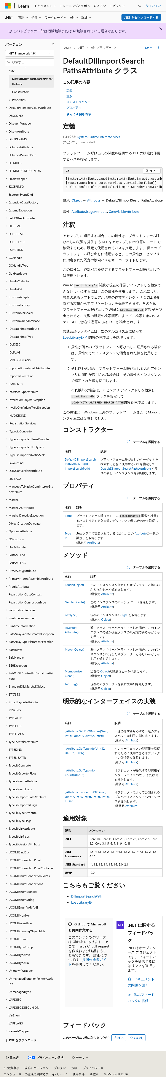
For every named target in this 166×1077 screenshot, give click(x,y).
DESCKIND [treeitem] (16, 116)
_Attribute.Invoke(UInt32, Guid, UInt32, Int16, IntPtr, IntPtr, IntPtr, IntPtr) (87, 796)
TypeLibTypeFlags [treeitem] (20, 821)
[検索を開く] (139, 6)
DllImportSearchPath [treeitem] (22, 155)
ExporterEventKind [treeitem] (21, 194)
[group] (113, 183)
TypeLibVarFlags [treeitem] (19, 836)
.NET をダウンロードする (141, 17)
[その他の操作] (159, 47)
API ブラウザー (101, 47)
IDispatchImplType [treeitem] (21, 336)
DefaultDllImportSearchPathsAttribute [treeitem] (32, 81)
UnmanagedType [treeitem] (20, 992)
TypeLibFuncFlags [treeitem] (20, 789)
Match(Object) (74, 649)
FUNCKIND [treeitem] (16, 250)
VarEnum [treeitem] (15, 1015)
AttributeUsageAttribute (89, 211)
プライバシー (92, 1068)
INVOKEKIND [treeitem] (17, 415)
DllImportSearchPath (86, 896)
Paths (68, 516)
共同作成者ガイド (87, 961)
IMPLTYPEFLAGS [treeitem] (20, 360)
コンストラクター (78, 102)
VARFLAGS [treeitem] (16, 1023)
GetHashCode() (75, 602)
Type (124, 615)
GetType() (71, 615)
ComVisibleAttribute (124, 211)
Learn (67, 47)
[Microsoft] (8, 6)
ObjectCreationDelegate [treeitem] (24, 523)
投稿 (74, 1068)
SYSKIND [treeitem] (15, 710)
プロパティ (73, 107)
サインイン (153, 5)
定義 (69, 90)
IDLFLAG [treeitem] (14, 352)
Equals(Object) (74, 585)
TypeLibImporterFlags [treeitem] (23, 805)
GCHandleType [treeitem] (18, 265)
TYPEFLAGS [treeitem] (16, 734)
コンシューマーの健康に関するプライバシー (33, 1074)
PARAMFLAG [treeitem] (17, 563)
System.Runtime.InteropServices (98, 137)
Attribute (93, 200)
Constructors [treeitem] (20, 92)
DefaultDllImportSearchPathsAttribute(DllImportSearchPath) (80, 463)
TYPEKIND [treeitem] (15, 749)
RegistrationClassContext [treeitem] (25, 594)
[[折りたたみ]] (52, 44)
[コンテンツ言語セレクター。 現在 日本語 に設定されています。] (12, 1057)
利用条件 (78, 1074)
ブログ (58, 1068)
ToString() (71, 684)
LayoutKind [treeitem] (16, 463)
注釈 (69, 96)
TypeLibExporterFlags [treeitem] (22, 773)
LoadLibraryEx (73, 337)
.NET (81, 47)
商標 (93, 1074)
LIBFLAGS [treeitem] (15, 479)
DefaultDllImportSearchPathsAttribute (126, 468)
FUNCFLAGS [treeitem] (17, 242)
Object (76, 200)
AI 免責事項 (11, 1068)
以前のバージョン (36, 1068)
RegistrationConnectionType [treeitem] (27, 602)
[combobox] (29, 53)
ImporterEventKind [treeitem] (21, 376)
